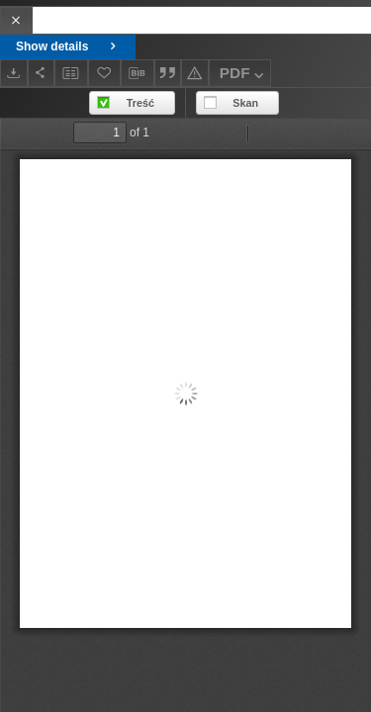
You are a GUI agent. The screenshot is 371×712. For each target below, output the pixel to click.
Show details (68, 46)
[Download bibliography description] (137, 73)
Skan (245, 103)
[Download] (14, 72)
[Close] (16, 20)
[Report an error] (195, 72)
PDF (244, 75)
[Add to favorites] (105, 72)
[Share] (41, 72)
